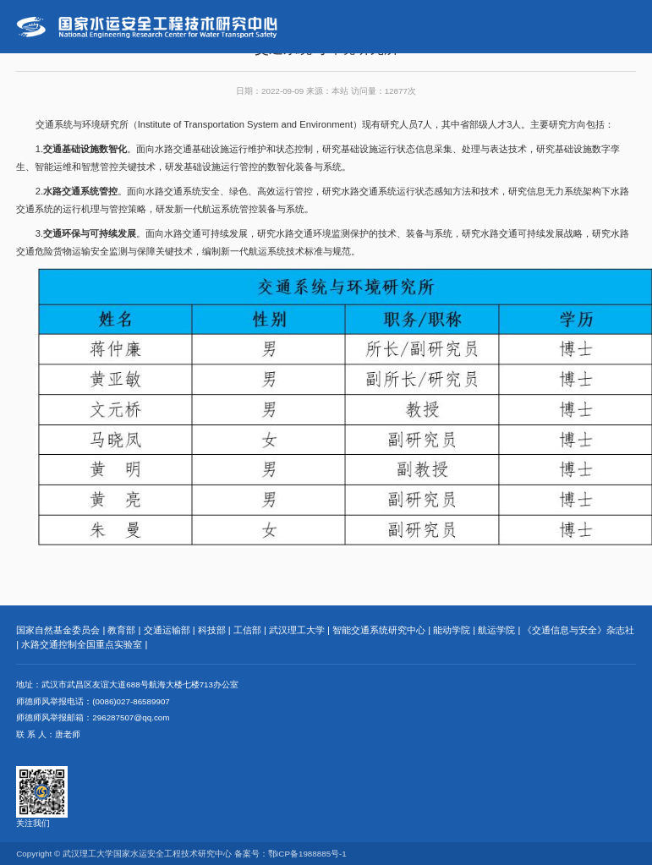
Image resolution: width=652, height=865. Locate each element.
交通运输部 (167, 630)
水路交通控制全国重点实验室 (81, 644)
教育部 (121, 630)
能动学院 (451, 630)
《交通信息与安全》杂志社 (578, 630)
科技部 (212, 630)
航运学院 (496, 630)
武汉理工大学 (297, 630)
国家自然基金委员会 (58, 630)
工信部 (247, 630)
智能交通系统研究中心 (378, 630)
